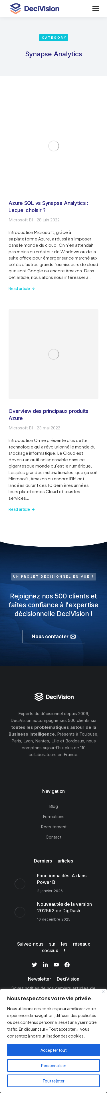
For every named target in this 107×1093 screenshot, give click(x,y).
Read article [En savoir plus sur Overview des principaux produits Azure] (22, 509)
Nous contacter (54, 636)
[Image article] (53, 146)
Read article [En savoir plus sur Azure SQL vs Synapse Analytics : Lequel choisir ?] (22, 288)
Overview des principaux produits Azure (48, 414)
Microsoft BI (21, 220)
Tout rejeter (53, 1080)
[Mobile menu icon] (95, 8)
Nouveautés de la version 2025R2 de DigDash (64, 907)
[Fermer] (103, 991)
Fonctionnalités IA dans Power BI (61, 879)
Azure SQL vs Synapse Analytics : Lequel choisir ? (48, 206)
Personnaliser (53, 1065)
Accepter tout (54, 1050)
